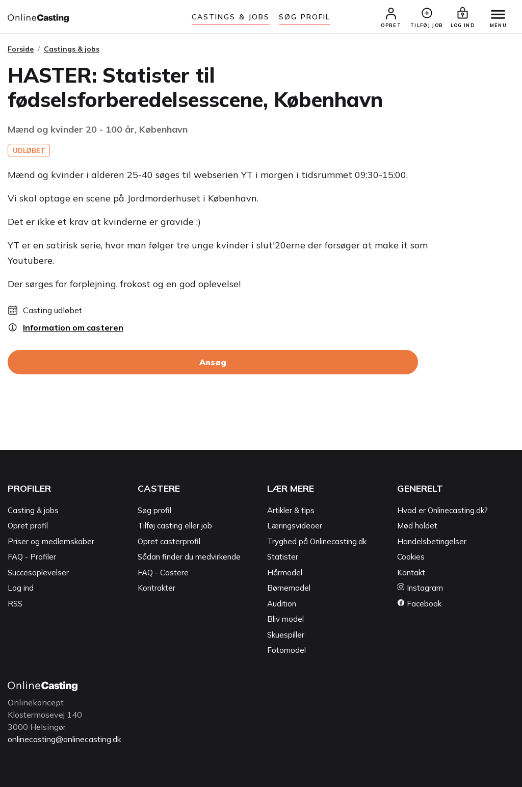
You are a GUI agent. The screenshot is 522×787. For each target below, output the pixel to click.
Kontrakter (156, 589)
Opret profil (28, 526)
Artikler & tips (291, 511)
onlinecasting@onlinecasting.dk (68, 739)
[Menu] (496, 15)
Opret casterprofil (169, 542)
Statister (282, 558)
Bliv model (285, 620)
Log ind (21, 589)
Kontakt (411, 573)
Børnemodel (288, 589)
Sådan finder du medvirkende (189, 558)
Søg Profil (304, 16)
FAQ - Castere (163, 573)
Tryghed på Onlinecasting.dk (317, 542)
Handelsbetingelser (431, 542)
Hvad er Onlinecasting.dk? (442, 511)
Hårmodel (284, 573)
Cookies (411, 558)
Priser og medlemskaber (51, 542)
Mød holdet (417, 526)
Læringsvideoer (294, 526)
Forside (21, 49)
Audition (281, 604)
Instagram (420, 589)
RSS (15, 604)
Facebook (419, 604)
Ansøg (212, 363)
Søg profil (154, 511)
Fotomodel (286, 651)
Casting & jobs (33, 511)
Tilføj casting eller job (175, 526)
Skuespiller (285, 635)
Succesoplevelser (38, 573)
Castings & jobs (231, 16)
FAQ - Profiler (32, 558)
